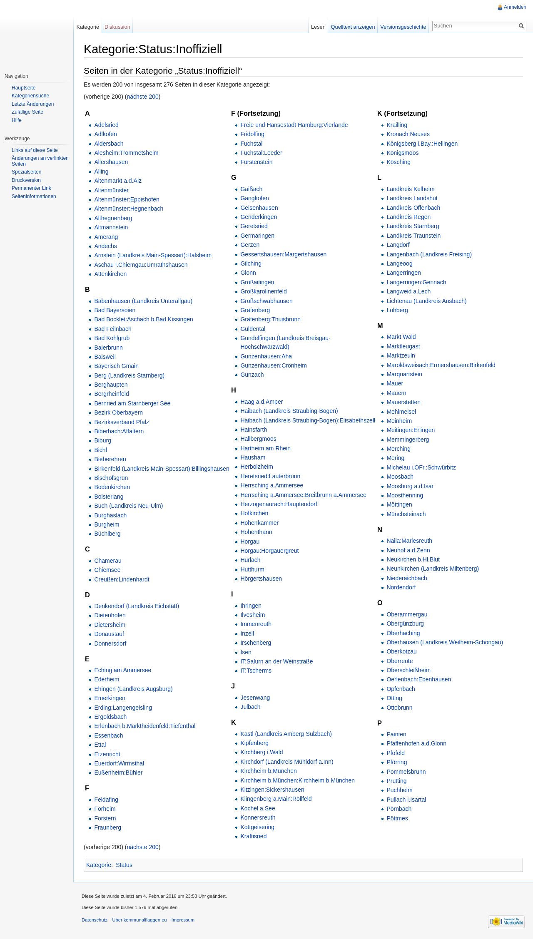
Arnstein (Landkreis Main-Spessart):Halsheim (153, 255)
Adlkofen (105, 134)
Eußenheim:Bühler (118, 772)
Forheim (104, 808)
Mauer (394, 383)
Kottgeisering (257, 827)
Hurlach (250, 559)
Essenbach (108, 735)
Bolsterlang (108, 496)
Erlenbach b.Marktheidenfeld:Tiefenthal (144, 726)
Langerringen (403, 272)
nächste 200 (143, 96)
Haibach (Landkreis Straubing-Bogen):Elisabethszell (307, 420)
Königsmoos (402, 152)
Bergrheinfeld (111, 393)
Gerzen (249, 244)
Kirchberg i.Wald (261, 752)
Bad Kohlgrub (112, 338)
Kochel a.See (257, 808)
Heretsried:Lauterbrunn (270, 476)
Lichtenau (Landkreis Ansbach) (426, 301)
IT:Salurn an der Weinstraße (276, 661)
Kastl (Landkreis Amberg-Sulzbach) (285, 733)
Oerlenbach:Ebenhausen (418, 679)
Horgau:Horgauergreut (269, 550)
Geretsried (253, 226)
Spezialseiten (26, 172)
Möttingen (399, 504)
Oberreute (399, 661)
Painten (396, 734)
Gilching (251, 263)
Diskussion (117, 27)
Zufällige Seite (27, 112)
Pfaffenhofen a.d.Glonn (416, 743)
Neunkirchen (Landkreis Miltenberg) (432, 568)
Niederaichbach (406, 578)
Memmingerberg (407, 439)
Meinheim (399, 420)
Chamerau (107, 560)
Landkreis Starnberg (412, 226)
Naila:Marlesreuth (409, 540)
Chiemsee (107, 569)
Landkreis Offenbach (413, 207)
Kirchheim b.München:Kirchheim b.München (297, 780)
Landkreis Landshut (411, 198)
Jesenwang (255, 697)
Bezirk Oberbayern (118, 412)
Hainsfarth (253, 429)
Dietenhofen (110, 615)
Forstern (105, 818)
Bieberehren (110, 459)
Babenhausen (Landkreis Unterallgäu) (143, 301)
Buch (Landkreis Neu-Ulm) (128, 505)
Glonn (248, 272)
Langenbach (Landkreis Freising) (429, 254)
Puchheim (399, 790)
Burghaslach (110, 515)
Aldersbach (108, 143)
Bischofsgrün (111, 477)
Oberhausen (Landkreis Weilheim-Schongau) (444, 642)
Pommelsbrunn (406, 771)
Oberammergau (406, 614)
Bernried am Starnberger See (132, 403)
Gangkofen (254, 198)
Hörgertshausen (261, 578)
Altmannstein (111, 227)
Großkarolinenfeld (263, 291)
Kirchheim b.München (268, 771)
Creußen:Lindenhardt (121, 579)
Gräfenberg (255, 310)
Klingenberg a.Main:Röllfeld (275, 798)
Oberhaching (403, 633)
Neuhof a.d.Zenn (408, 550)
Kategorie (98, 865)
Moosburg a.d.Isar (409, 486)
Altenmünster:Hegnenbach (128, 208)
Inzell (247, 633)
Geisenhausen (259, 207)
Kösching (398, 162)
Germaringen (257, 235)
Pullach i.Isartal (406, 799)
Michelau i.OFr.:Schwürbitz (421, 467)
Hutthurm (252, 569)
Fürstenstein (256, 162)
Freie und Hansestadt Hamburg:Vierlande (294, 125)
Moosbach (399, 476)
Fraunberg (107, 827)
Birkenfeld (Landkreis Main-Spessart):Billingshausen (161, 468)
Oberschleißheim (408, 670)
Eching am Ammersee (122, 670)
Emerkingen (109, 698)
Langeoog (399, 263)
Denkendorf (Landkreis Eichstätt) (136, 606)
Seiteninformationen (34, 196)
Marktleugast (403, 346)
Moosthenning (404, 495)
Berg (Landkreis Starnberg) (129, 375)
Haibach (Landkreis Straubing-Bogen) (289, 410)
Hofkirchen (254, 513)
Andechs (105, 246)
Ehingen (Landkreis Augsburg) (133, 689)
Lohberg (397, 310)
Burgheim (106, 524)
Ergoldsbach (110, 716)
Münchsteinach (406, 514)
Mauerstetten (403, 402)
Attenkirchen (110, 274)
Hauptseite (23, 88)
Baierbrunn (108, 347)
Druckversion (26, 180)
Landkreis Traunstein (413, 235)
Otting (394, 698)
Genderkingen (258, 217)
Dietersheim (109, 624)
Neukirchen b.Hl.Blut (413, 559)
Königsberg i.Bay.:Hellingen (422, 143)
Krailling (396, 125)
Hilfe (17, 120)
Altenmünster (111, 190)
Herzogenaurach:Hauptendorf (278, 504)
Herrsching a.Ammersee (271, 485)
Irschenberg (255, 642)
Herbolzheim (256, 466)
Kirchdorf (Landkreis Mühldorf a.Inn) (286, 761)
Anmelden (515, 7)
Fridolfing (252, 134)
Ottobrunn (399, 707)
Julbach (250, 706)
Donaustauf (109, 634)
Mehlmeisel (401, 411)
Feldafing (106, 799)
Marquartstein (404, 374)
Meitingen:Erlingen (410, 430)
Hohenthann (256, 532)
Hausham (252, 457)
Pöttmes (397, 818)
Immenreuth (255, 624)
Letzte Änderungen (33, 104)
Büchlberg (107, 533)
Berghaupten (110, 384)
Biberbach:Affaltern (119, 431)
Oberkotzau (401, 651)
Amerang (106, 237)
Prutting (396, 781)
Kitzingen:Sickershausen (272, 789)
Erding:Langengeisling (123, 707)
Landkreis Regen (408, 217)
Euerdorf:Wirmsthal (119, 763)
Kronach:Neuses (408, 134)
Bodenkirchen (112, 487)
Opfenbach (400, 689)
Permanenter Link (31, 188)
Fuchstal (251, 143)
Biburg (102, 440)
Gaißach (251, 189)
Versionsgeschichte (403, 27)
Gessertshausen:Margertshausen (283, 254)
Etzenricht (107, 754)
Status (124, 865)
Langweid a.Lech (408, 291)
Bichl (100, 450)
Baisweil (104, 356)
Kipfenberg (254, 743)
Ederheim (106, 679)
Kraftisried (253, 836)
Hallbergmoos (258, 438)
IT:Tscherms (255, 670)
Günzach (252, 374)
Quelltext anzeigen (353, 27)
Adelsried (106, 125)
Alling (101, 171)
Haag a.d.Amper (261, 401)
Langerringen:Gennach (416, 282)
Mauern (396, 393)
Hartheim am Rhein (265, 448)
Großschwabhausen (266, 301)
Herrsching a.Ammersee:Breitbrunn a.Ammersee (303, 495)
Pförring (396, 762)
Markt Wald (401, 336)
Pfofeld (395, 753)
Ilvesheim (252, 614)
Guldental (252, 328)
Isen (245, 652)
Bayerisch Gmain (116, 366)
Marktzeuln (400, 355)
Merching (398, 448)
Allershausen (111, 162)
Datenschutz (94, 919)
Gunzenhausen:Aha (266, 356)
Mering (395, 458)
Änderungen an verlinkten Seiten (40, 161)
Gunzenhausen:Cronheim (273, 365)
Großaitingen (257, 282)
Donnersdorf (110, 643)
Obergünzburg (405, 623)
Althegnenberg (113, 218)
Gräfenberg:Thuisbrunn (270, 319)
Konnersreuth (257, 817)
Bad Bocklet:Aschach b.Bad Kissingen (143, 319)
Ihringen (251, 605)
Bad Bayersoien (114, 310)
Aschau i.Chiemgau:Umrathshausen (140, 264)
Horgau (249, 541)
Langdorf (397, 244)
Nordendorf (401, 587)
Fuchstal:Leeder (261, 152)
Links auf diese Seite (35, 150)
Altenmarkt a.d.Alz (118, 180)
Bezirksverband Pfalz (121, 422)
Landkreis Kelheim (410, 189)
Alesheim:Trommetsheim (126, 152)
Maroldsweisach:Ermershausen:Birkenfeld (440, 365)
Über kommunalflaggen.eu (139, 919)
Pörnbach (398, 808)
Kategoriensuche (30, 96)
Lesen (318, 27)
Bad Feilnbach (113, 328)
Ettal (100, 744)
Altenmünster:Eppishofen (126, 199)
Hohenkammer (259, 522)
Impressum (183, 919)
